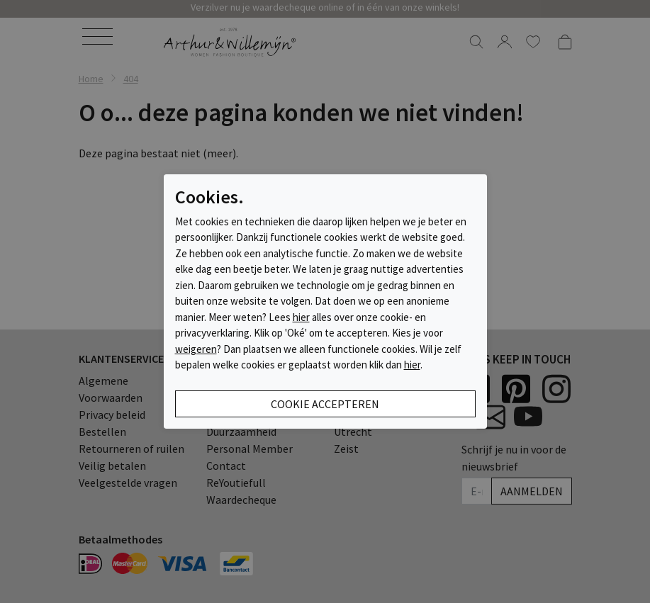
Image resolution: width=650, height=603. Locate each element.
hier (301, 317)
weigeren (196, 349)
